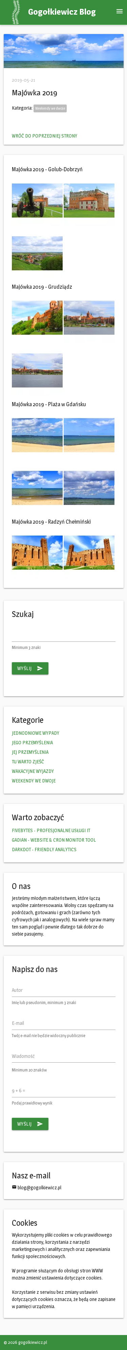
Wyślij (30, 668)
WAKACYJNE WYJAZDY (33, 771)
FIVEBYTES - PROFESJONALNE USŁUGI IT (51, 830)
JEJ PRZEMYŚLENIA (30, 752)
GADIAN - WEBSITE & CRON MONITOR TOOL (54, 840)
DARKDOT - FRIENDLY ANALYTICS (44, 849)
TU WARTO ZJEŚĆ (28, 761)
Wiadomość (23, 1056)
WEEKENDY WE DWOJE (34, 780)
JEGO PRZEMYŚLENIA (32, 742)
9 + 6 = (18, 1090)
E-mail (18, 1023)
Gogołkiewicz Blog (62, 11)
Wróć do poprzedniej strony (44, 136)
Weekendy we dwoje (50, 108)
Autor (17, 990)
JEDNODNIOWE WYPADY (35, 733)
